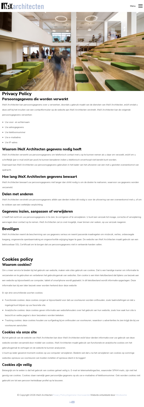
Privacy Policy (59, 394)
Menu (136, 6)
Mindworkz (121, 394)
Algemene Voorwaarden (78, 394)
